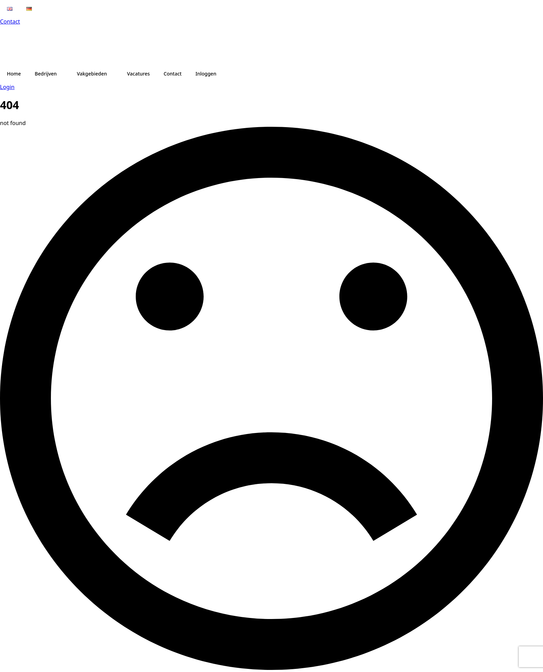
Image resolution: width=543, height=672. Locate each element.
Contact (10, 21)
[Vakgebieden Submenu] (113, 73)
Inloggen (205, 73)
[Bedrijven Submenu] (63, 73)
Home (14, 73)
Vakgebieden (92, 73)
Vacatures (138, 73)
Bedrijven (46, 73)
